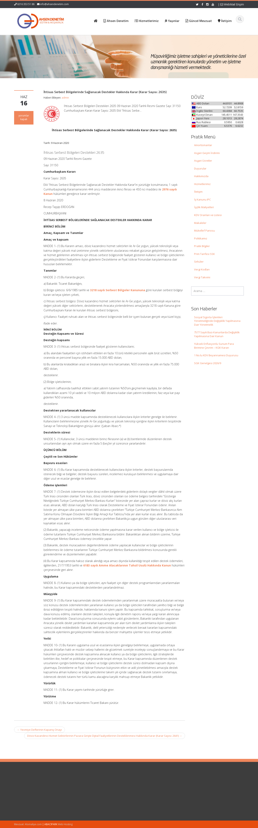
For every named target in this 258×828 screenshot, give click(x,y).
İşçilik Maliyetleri (204, 207)
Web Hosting (65, 824)
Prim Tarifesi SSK (204, 254)
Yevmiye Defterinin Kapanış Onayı (39, 729)
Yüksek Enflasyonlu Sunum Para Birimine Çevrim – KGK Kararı (214, 345)
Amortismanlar (203, 145)
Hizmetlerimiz (202, 184)
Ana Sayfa (140, 784)
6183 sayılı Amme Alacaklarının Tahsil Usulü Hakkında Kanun (127, 565)
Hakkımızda (201, 176)
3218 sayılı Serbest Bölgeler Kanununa (117, 290)
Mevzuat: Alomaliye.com (28, 824)
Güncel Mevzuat (144, 795)
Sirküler (199, 261)
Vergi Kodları (202, 269)
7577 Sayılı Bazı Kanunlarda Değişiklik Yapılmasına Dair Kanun (217, 334)
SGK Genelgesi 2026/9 (207, 363)
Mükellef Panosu (204, 230)
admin (65, 97)
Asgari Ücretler (203, 160)
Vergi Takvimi (202, 277)
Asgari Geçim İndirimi (207, 153)
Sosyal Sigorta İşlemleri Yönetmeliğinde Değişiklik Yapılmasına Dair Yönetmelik (217, 320)
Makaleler (200, 223)
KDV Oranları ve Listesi (208, 215)
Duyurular (200, 168)
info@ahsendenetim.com (54, 4)
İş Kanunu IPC (202, 199)
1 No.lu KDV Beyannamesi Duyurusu (216, 355)
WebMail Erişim (232, 4)
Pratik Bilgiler (202, 246)
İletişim (198, 191)
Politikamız (200, 238)
